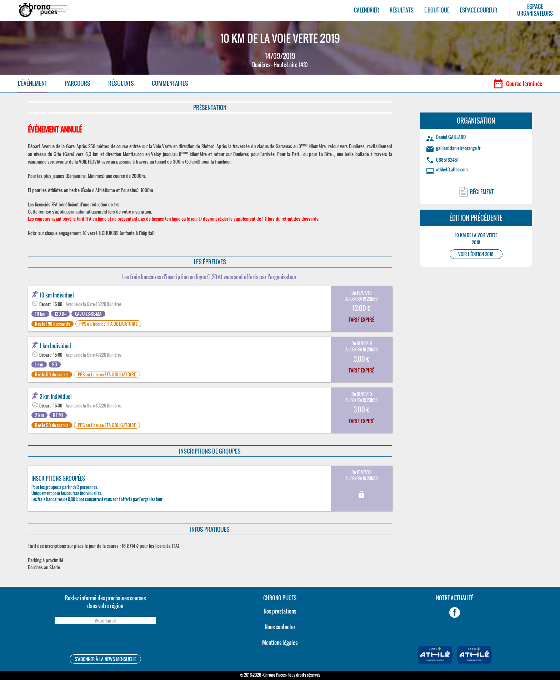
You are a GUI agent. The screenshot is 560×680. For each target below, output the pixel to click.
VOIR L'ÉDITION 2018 (476, 254)
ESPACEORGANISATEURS (535, 10)
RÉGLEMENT (482, 192)
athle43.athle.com (452, 169)
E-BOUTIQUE (436, 10)
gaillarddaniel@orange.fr (458, 147)
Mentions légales (280, 642)
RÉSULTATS (402, 10)
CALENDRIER (366, 10)
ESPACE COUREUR (478, 10)
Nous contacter (280, 627)
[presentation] (105, 640)
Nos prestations (280, 611)
